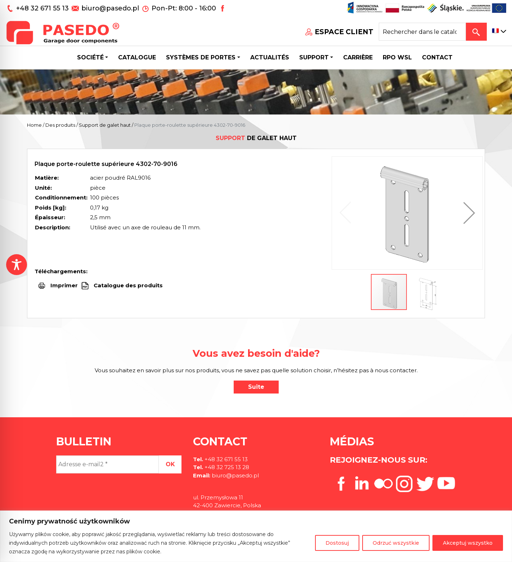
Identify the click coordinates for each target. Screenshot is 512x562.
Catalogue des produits (127, 285)
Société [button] (90, 57)
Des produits (60, 125)
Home (34, 125)
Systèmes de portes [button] (200, 57)
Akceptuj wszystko (468, 543)
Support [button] (314, 57)
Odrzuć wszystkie (396, 543)
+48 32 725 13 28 (226, 467)
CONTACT (437, 57)
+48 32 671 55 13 (43, 8)
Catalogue (137, 57)
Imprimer (64, 285)
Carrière (358, 57)
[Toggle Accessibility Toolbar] (16, 264)
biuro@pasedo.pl (110, 8)
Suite (256, 386)
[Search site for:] (422, 32)
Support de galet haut (105, 125)
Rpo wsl (397, 57)
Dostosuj (337, 543)
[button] (467, 213)
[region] (256, 536)
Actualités (269, 57)
